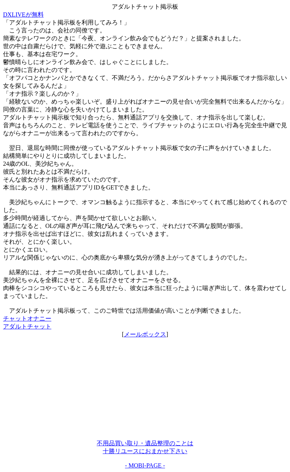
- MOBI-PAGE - (145, 465)
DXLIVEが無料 (23, 14)
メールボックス (145, 334)
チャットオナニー (27, 318)
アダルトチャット (27, 326)
